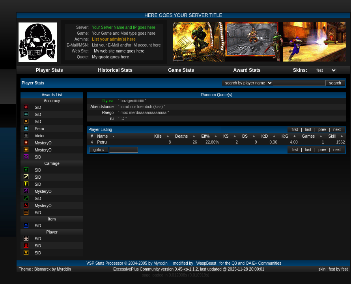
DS (245, 136)
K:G (285, 136)
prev (322, 129)
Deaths (181, 136)
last (308, 129)
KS (225, 136)
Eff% (206, 136)
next (337, 129)
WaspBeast (206, 263)
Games (308, 136)
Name (102, 136)
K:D (264, 136)
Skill (332, 136)
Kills (157, 136)
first (294, 129)
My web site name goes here (119, 51)
